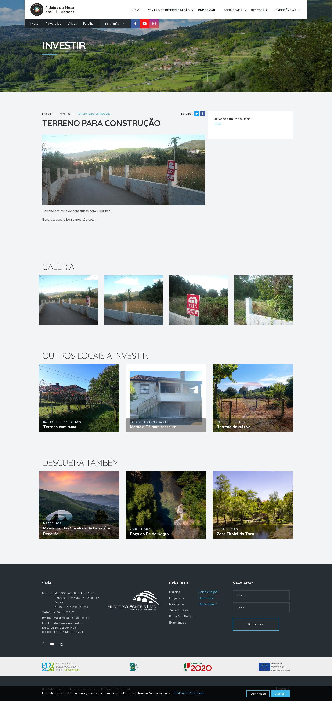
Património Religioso (182, 616)
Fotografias (53, 23)
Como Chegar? (208, 592)
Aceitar (280, 694)
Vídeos (72, 23)
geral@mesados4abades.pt (70, 618)
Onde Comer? (208, 604)
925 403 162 (65, 612)
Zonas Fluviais (178, 610)
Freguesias (176, 598)
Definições (258, 694)
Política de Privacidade (189, 693)
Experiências (177, 623)
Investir (35, 23)
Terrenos (64, 114)
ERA (218, 124)
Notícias (174, 592)
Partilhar (89, 23)
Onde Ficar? (206, 598)
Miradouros (176, 604)
